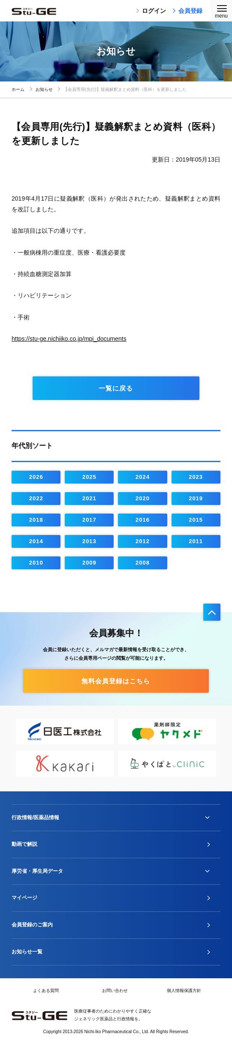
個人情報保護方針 (184, 990)
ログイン (151, 10)
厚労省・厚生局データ (37, 871)
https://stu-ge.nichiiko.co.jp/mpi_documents (69, 338)
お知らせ (44, 89)
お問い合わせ (115, 990)
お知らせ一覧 (27, 952)
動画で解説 (24, 844)
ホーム (18, 89)
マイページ (24, 898)
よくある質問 (46, 990)
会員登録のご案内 (32, 925)
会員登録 (187, 10)
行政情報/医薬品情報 (35, 818)
